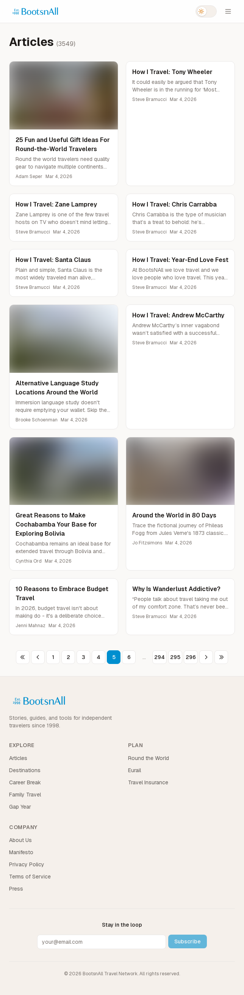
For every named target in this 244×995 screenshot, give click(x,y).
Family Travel (25, 794)
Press (16, 888)
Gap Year (20, 806)
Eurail (134, 770)
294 (159, 657)
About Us (20, 840)
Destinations (25, 770)
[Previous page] (38, 657)
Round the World (148, 758)
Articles (18, 758)
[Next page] (206, 657)
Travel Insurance (148, 782)
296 (191, 657)
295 (175, 657)
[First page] (23, 657)
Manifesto (21, 852)
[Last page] (221, 657)
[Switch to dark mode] (206, 11)
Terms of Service (30, 876)
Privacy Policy (26, 864)
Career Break (25, 782)
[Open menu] (228, 11)
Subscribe (187, 941)
